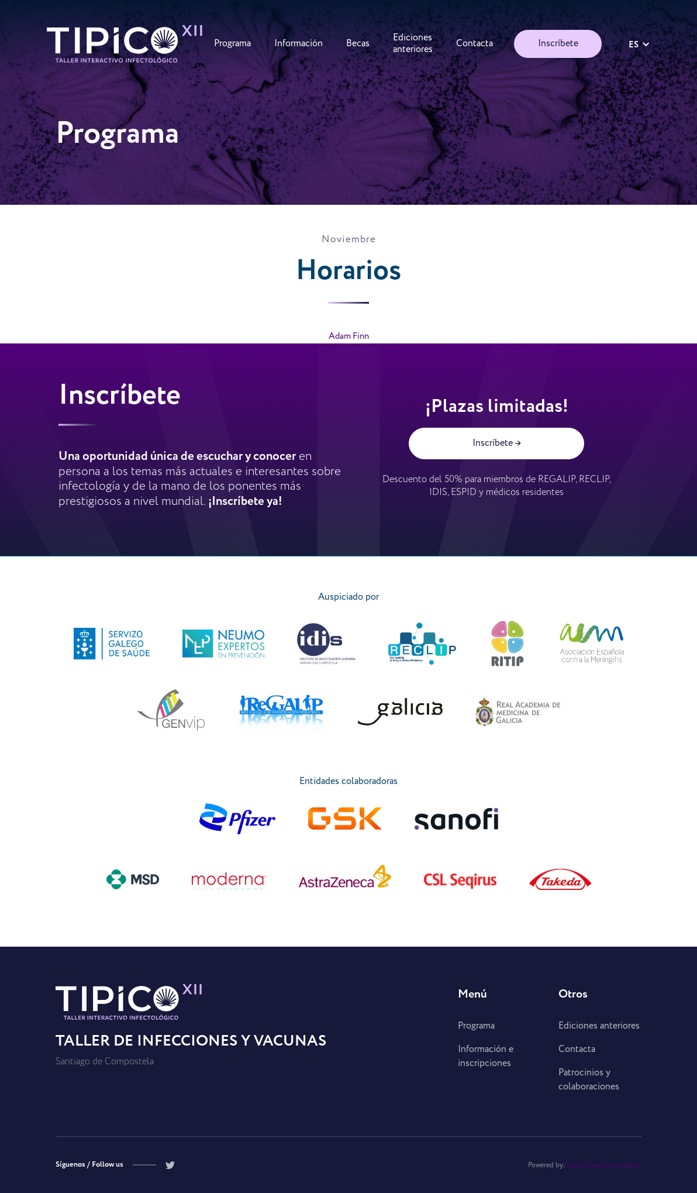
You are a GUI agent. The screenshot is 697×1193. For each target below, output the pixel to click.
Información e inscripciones (485, 1056)
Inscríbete (558, 43)
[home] (124, 44)
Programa (476, 1026)
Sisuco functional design (604, 1165)
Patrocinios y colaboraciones (588, 1080)
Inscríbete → (496, 443)
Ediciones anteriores (599, 1026)
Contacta (576, 1049)
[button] (639, 43)
